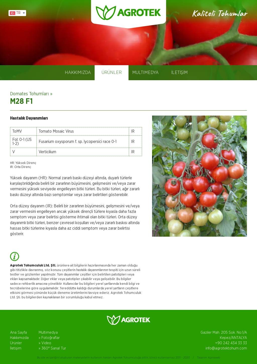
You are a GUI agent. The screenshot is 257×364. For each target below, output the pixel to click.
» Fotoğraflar (49, 338)
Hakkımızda (19, 338)
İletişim (15, 348)
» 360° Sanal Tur (52, 348)
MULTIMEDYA (145, 72)
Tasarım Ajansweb (208, 357)
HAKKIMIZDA (78, 72)
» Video (45, 343)
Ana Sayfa (18, 332)
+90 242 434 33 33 (231, 343)
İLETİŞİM (179, 72)
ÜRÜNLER (112, 72)
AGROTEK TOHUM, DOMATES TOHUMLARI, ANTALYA (128, 12)
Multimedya (48, 332)
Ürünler (16, 343)
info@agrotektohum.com (226, 348)
